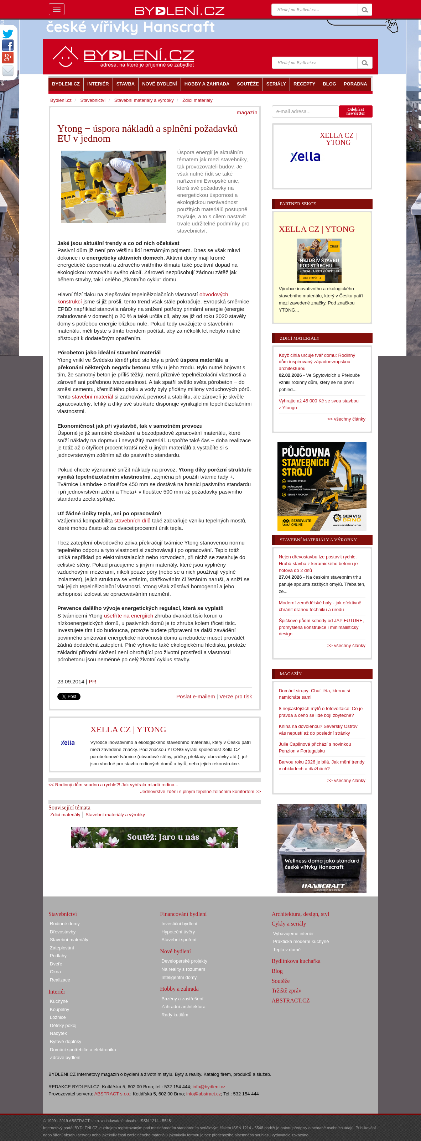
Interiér (56, 992)
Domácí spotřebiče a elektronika (83, 1049)
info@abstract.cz (203, 1093)
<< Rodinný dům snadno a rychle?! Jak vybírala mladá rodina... (113, 784)
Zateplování (62, 947)
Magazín (291, 673)
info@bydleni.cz (209, 1086)
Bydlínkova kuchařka (296, 961)
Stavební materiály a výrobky (115, 814)
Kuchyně (59, 1001)
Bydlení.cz (61, 100)
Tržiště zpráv (286, 991)
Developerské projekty (184, 961)
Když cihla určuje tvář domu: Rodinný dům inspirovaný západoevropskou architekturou (317, 362)
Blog (277, 971)
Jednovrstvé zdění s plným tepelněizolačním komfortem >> (200, 791)
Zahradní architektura (183, 1006)
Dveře (56, 964)
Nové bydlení (175, 951)
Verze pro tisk (235, 696)
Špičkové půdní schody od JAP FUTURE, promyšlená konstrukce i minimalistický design (321, 627)
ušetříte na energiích (128, 616)
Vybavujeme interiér (293, 933)
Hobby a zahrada (179, 989)
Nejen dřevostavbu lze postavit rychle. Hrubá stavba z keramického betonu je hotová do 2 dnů (318, 563)
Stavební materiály (69, 939)
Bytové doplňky (65, 1041)
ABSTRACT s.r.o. (112, 1093)
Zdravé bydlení (65, 1057)
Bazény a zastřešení (182, 998)
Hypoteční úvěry (178, 931)
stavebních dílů (132, 520)
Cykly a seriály (289, 924)
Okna (55, 971)
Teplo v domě (287, 949)
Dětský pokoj (63, 1025)
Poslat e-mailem (195, 696)
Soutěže (281, 981)
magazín (247, 112)
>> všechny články (346, 419)
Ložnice (58, 1017)
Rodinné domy (65, 923)
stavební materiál (92, 397)
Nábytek (58, 1033)
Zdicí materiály (65, 814)
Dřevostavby (63, 931)
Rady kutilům (174, 1014)
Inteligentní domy (179, 977)
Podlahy (58, 955)
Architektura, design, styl (300, 914)
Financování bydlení (183, 914)
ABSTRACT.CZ (291, 1000)
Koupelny (59, 1009)
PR (92, 681)
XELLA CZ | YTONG (128, 729)
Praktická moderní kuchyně (301, 941)
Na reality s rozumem (183, 969)
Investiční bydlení (179, 923)
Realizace (60, 980)
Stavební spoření (178, 939)
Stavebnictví (92, 100)
